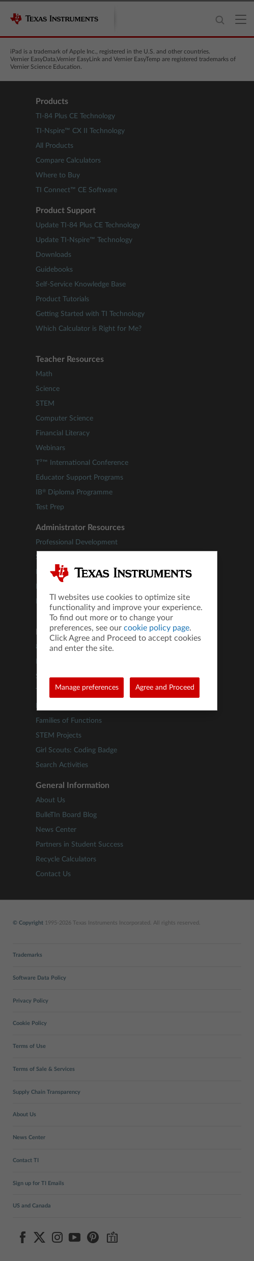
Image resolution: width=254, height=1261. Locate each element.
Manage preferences (87, 687)
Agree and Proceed (164, 687)
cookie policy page (156, 628)
